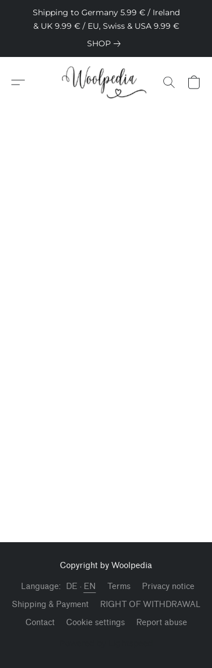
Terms (119, 586)
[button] (106, 82)
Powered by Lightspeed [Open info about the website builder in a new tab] (106, 643)
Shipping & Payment (50, 604)
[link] (106, 43)
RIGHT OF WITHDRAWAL (150, 604)
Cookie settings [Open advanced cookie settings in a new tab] (95, 622)
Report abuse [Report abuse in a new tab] (161, 622)
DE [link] (72, 586)
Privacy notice (168, 586)
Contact (40, 622)
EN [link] (90, 586)
